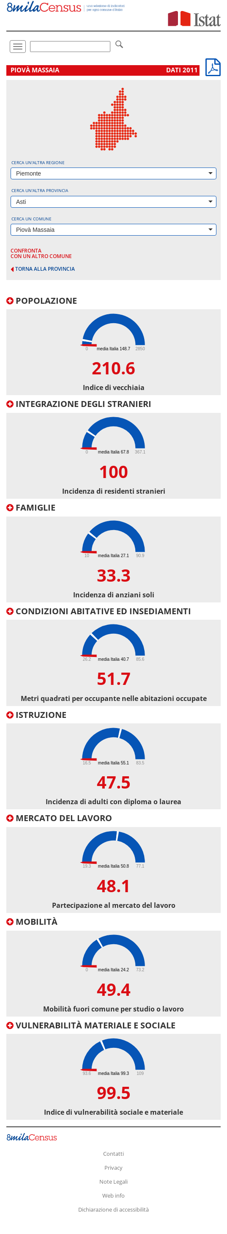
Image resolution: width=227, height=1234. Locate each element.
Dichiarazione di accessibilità (113, 1209)
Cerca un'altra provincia (39, 190)
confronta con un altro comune (41, 253)
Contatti (113, 1153)
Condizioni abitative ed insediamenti (98, 611)
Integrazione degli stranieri (78, 404)
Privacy (113, 1167)
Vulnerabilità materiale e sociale (90, 1025)
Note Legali (113, 1181)
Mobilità (31, 921)
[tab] (113, 346)
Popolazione (41, 300)
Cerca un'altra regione (38, 162)
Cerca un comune (31, 219)
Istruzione (36, 714)
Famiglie (30, 507)
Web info (113, 1195)
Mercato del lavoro (59, 818)
